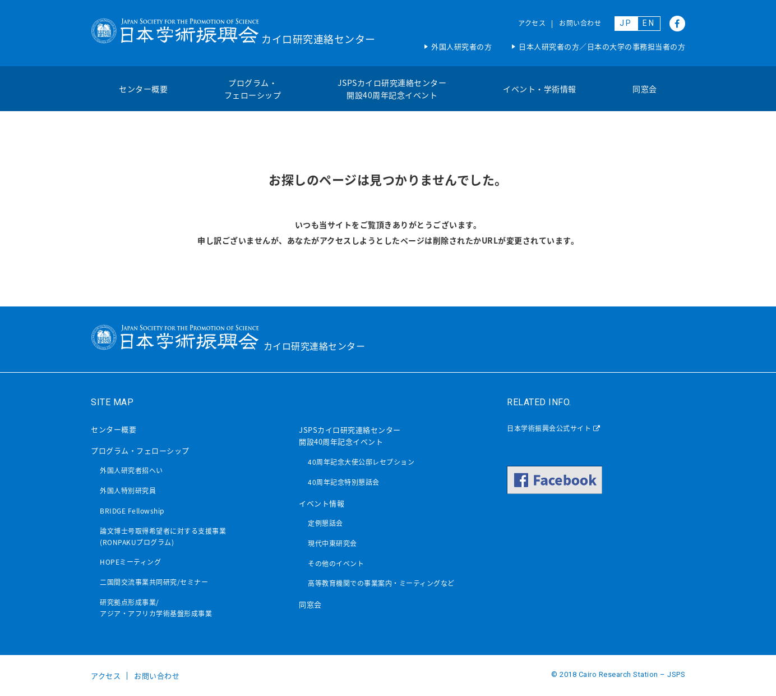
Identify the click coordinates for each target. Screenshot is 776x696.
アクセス (532, 23)
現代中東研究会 (332, 543)
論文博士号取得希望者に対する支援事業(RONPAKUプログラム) (163, 536)
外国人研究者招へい (131, 470)
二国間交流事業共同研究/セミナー (154, 582)
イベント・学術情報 (539, 88)
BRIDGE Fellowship (132, 511)
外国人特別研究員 (128, 491)
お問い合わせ (580, 23)
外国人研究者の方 (461, 46)
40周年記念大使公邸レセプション (361, 462)
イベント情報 (321, 503)
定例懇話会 (325, 523)
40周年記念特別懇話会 (344, 482)
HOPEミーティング (130, 562)
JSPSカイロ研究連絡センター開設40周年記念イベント (392, 88)
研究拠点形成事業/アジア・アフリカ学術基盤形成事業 (156, 608)
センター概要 (143, 88)
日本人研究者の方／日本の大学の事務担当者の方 (602, 46)
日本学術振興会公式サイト (554, 428)
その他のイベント (336, 563)
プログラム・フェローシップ (252, 88)
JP (626, 23)
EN (649, 23)
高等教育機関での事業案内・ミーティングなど (381, 583)
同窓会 (644, 88)
